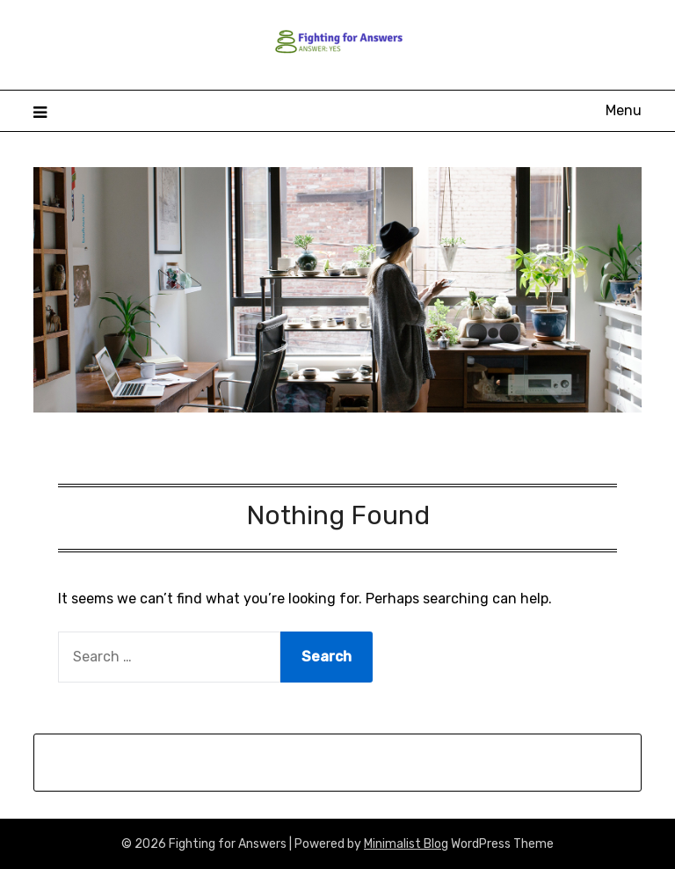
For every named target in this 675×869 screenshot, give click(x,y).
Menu (624, 110)
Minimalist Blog (406, 843)
